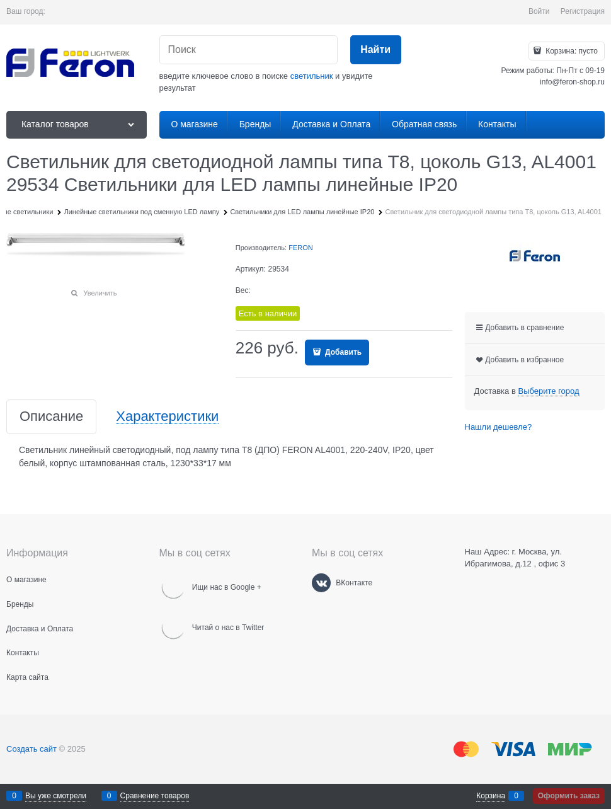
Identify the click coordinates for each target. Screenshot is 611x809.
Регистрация (583, 11)
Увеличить (100, 293)
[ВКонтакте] (321, 582)
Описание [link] (51, 417)
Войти (539, 11)
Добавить (342, 352)
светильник (311, 76)
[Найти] (375, 50)
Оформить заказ (569, 795)
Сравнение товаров (155, 796)
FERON (300, 247)
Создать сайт (31, 749)
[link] (548, 391)
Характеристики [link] (167, 417)
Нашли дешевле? (498, 427)
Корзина (490, 796)
